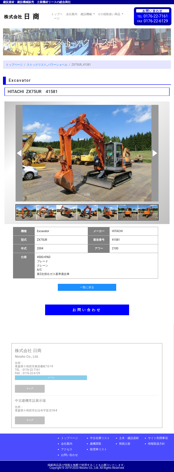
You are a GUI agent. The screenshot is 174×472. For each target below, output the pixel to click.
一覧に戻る (87, 287)
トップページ (57, 16)
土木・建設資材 (129, 438)
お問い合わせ (87, 310)
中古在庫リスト (100, 438)
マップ (29, 388)
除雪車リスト (98, 449)
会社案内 (71, 14)
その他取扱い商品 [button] (109, 14)
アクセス (66, 449)
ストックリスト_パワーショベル (47, 64)
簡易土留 (124, 443)
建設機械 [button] (86, 14)
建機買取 (95, 443)
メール (51, 377)
